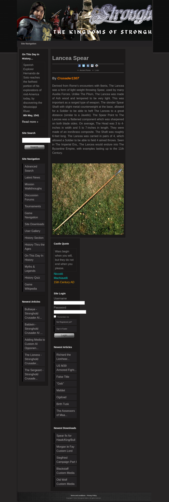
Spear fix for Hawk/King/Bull (65, 437)
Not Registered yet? (64, 322)
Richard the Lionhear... (63, 356)
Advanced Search (31, 168)
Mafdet (60, 390)
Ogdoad (61, 397)
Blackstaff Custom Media (65, 470)
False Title (62, 376)
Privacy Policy (92, 495)
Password (60, 307)
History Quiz (32, 277)
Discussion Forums (31, 197)
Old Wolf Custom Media (65, 481)
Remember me (63, 317)
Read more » (30, 121)
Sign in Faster (61, 329)
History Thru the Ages (35, 246)
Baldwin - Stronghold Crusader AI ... (34, 328)
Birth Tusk (62, 404)
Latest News (32, 177)
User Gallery (32, 231)
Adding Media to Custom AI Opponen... (35, 344)
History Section (34, 237)
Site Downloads (34, 224)
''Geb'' (60, 383)
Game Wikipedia (31, 286)
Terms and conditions (78, 495)
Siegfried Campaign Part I (66, 459)
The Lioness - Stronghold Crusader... (33, 359)
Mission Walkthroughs (33, 186)
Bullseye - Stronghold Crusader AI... (33, 313)
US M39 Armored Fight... (66, 367)
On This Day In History (34, 257)
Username (60, 298)
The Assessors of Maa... (65, 413)
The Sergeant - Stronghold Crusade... (34, 374)
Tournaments (33, 206)
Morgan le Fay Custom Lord (65, 448)
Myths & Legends (30, 268)
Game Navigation (31, 215)
